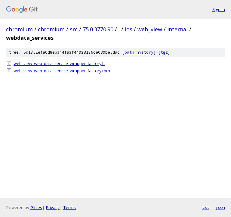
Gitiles (36, 207)
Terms (69, 207)
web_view (149, 29)
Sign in (218, 9)
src (74, 29)
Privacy (53, 207)
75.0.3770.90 (98, 29)
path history (139, 52)
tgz (164, 52)
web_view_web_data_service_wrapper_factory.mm (62, 71)
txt (205, 207)
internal (177, 29)
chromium (19, 29)
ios (128, 29)
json (220, 207)
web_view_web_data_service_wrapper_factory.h (59, 63)
